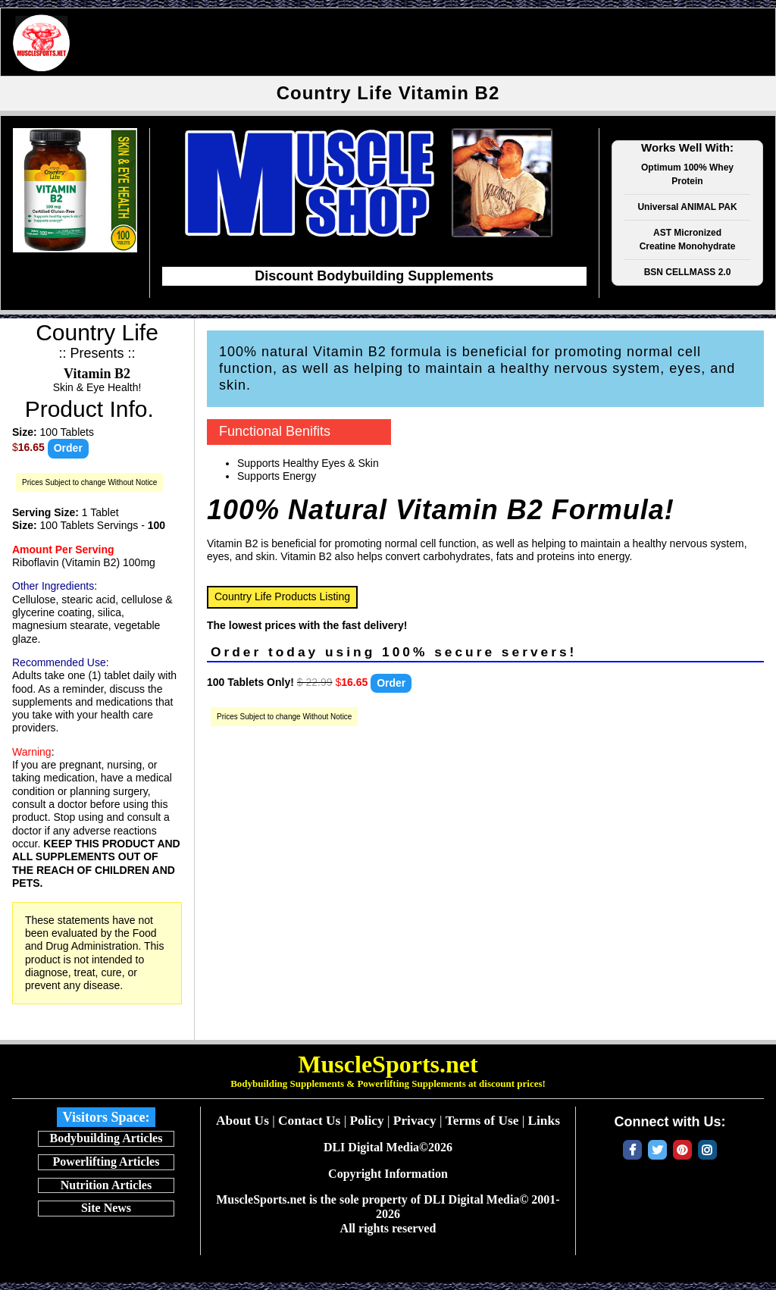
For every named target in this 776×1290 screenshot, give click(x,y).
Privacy (414, 1120)
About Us (242, 1120)
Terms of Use (482, 1120)
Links (543, 1120)
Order (68, 448)
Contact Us (309, 1120)
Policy (366, 1120)
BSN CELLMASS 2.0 (687, 272)
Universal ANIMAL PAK (687, 207)
